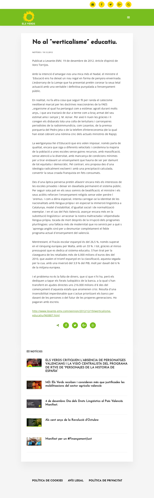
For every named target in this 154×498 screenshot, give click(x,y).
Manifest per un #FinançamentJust (68, 438)
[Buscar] (128, 4)
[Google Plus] (119, 4)
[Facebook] (102, 4)
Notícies (36, 52)
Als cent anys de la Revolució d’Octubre (71, 420)
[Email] (93, 4)
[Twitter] (111, 4)
